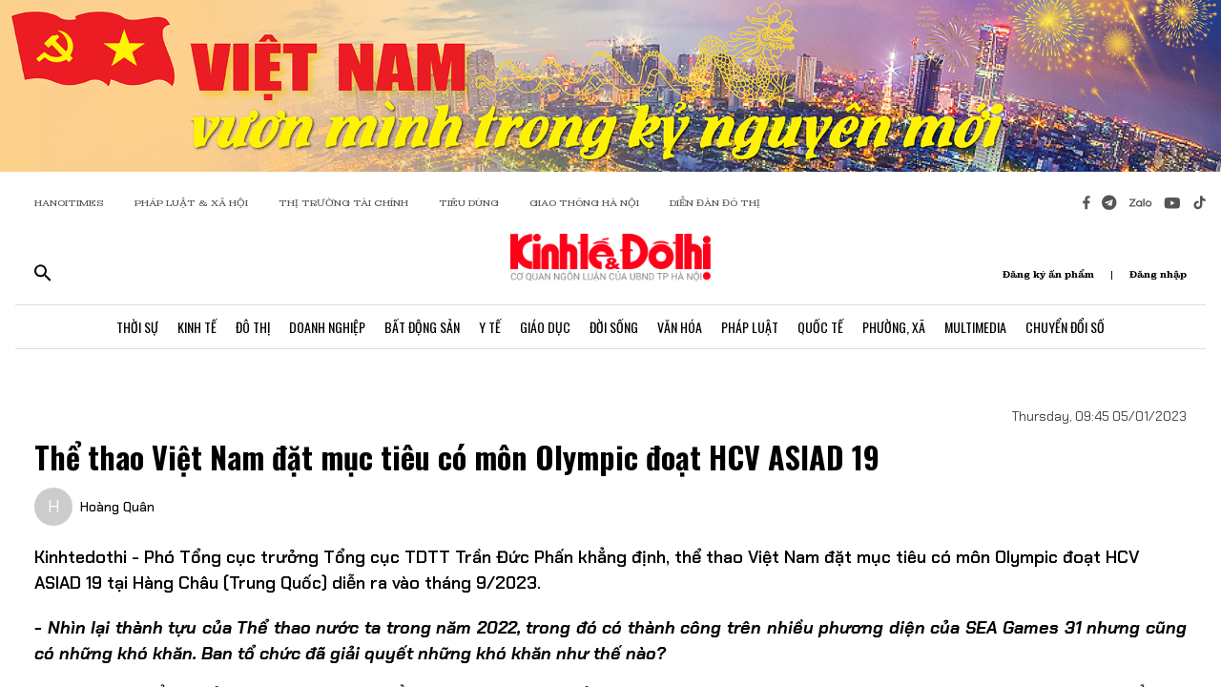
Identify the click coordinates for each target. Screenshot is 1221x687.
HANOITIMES (69, 203)
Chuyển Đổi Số (1065, 327)
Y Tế (490, 327)
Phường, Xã (893, 327)
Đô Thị (253, 327)
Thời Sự (137, 327)
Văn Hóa (679, 327)
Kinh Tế (197, 327)
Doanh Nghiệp (327, 327)
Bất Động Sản (422, 327)
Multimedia (975, 327)
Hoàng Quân (117, 506)
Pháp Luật (749, 327)
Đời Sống (614, 327)
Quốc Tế (820, 327)
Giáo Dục (545, 327)
